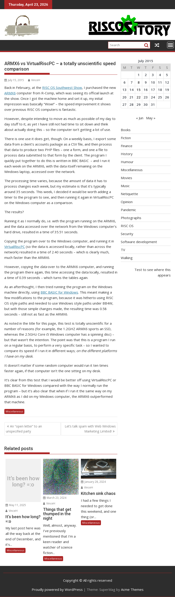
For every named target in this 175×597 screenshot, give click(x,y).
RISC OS (127, 225)
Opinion (127, 201)
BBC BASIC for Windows (59, 292)
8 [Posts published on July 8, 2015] (139, 82)
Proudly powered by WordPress (57, 589)
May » (150, 118)
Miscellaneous (14, 411)
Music (125, 185)
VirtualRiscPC (14, 246)
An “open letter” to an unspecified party (24, 428)
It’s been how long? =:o (23, 481)
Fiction (126, 137)
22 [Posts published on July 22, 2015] (138, 97)
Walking (127, 257)
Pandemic (128, 209)
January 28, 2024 (93, 482)
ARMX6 (10, 93)
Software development (139, 241)
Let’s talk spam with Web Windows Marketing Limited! (90, 428)
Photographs (131, 217)
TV (123, 249)
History (127, 153)
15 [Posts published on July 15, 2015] (138, 89)
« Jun (139, 118)
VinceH (34, 80)
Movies (126, 177)
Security (127, 233)
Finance (126, 145)
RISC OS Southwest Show (62, 87)
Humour (127, 161)
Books (126, 129)
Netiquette (129, 193)
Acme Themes (132, 589)
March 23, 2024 (54, 498)
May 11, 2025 (15, 505)
